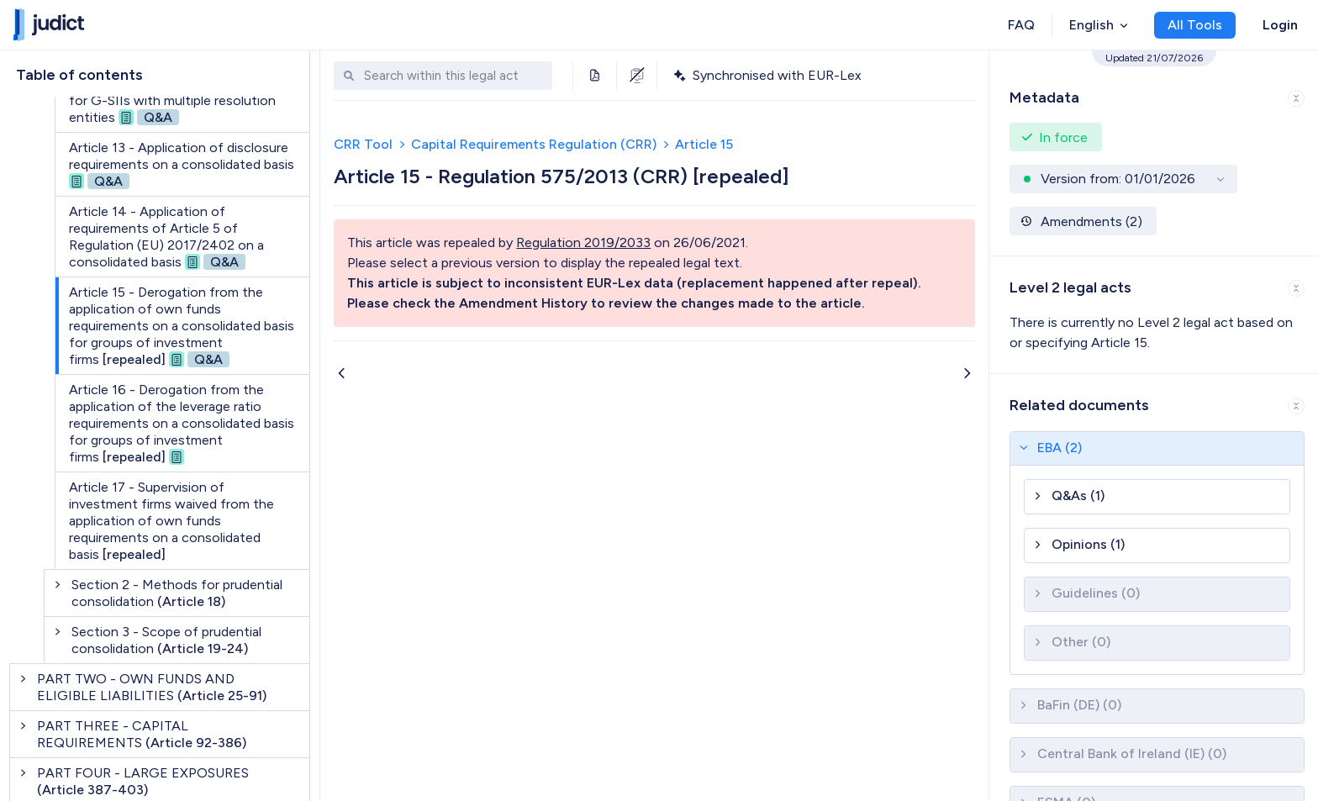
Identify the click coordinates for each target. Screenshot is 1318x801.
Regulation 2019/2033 (583, 242)
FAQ (1021, 25)
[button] (1153, 94)
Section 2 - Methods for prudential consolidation (176, 593)
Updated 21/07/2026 (1154, 58)
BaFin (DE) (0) (1079, 705)
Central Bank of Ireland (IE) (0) (1131, 753)
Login (1280, 25)
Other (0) (1081, 642)
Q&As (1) (1078, 495)
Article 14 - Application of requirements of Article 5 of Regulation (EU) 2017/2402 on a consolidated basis (166, 236)
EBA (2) (1059, 448)
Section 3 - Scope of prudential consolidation (166, 640)
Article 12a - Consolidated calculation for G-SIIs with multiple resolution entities (182, 100)
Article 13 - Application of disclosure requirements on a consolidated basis (181, 164)
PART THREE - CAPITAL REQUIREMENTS (141, 734)
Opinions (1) (1088, 544)
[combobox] (454, 76)
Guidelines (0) (1096, 593)
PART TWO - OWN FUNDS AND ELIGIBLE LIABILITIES (151, 687)
